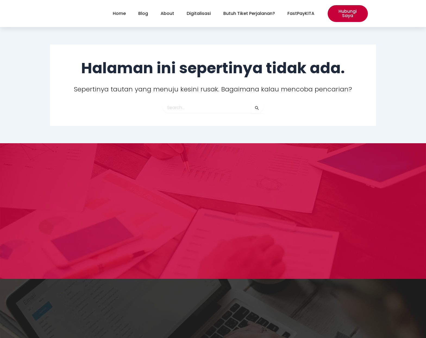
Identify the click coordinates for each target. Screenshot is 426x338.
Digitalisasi (199, 13)
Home (119, 13)
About (167, 13)
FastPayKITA (300, 13)
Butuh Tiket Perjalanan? (249, 13)
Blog (143, 13)
